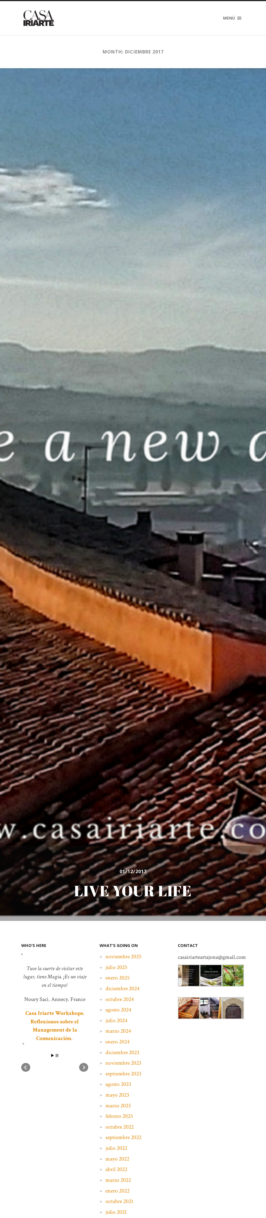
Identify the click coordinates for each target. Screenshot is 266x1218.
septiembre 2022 (123, 1137)
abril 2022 (116, 1169)
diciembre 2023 (122, 1052)
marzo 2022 (118, 1180)
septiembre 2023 (123, 1073)
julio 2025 (116, 967)
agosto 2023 (118, 1084)
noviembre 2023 (123, 1063)
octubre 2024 (119, 999)
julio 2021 (116, 1212)
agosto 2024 (118, 1009)
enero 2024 (117, 1041)
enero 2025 (117, 977)
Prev (25, 1067)
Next (83, 1067)
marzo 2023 (118, 1105)
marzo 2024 (118, 1031)
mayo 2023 (117, 1095)
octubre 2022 (119, 1127)
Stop (57, 1055)
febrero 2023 (119, 1116)
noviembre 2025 (123, 956)
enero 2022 (117, 1191)
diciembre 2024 (122, 988)
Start (52, 1055)
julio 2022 (116, 1148)
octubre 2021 (119, 1201)
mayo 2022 (117, 1159)
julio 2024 (116, 1020)
